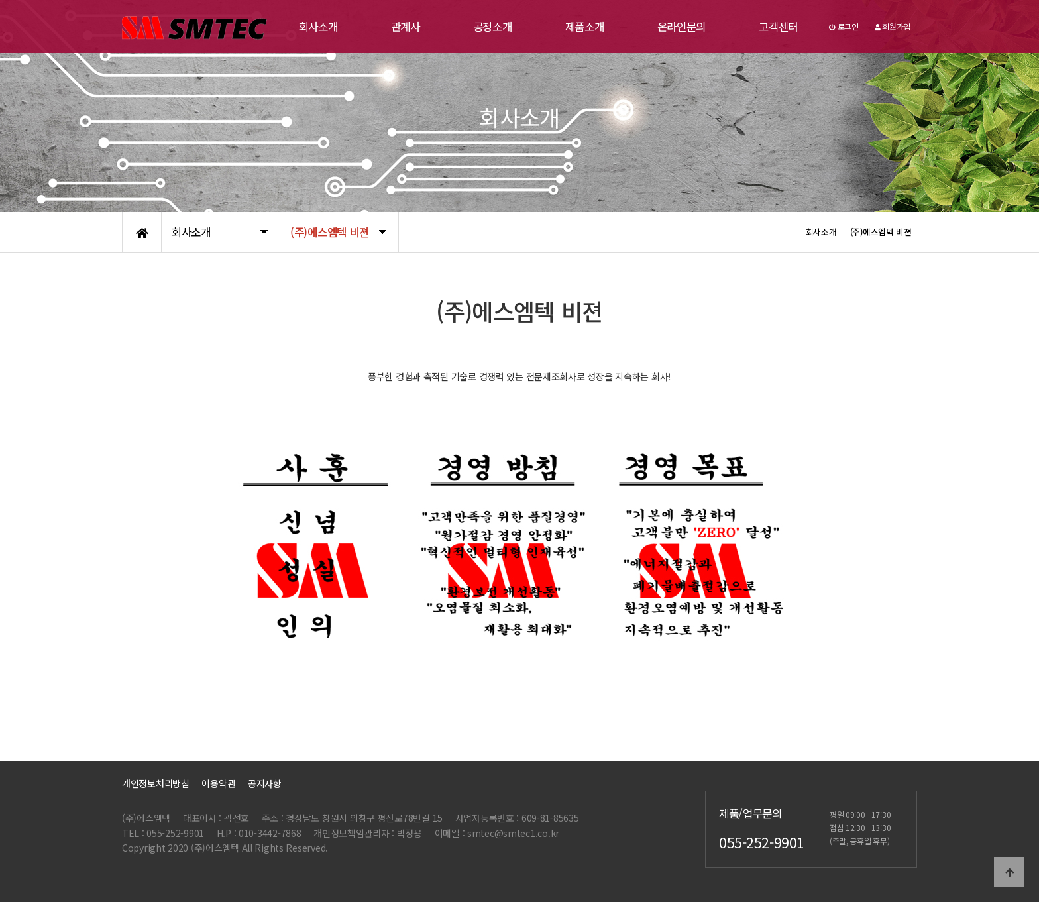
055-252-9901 (761, 842)
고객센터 (778, 26)
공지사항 (265, 783)
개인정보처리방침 (156, 783)
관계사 (405, 26)
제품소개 (584, 26)
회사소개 (318, 26)
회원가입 (892, 26)
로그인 (844, 26)
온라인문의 (681, 26)
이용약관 (218, 783)
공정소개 (492, 26)
